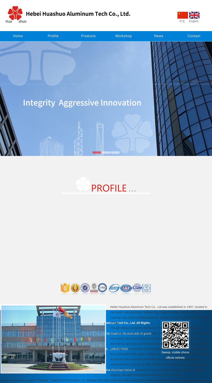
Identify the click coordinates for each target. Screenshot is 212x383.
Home (18, 36)
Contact (194, 36)
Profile (53, 36)
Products (88, 36)
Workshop (123, 36)
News (158, 36)
